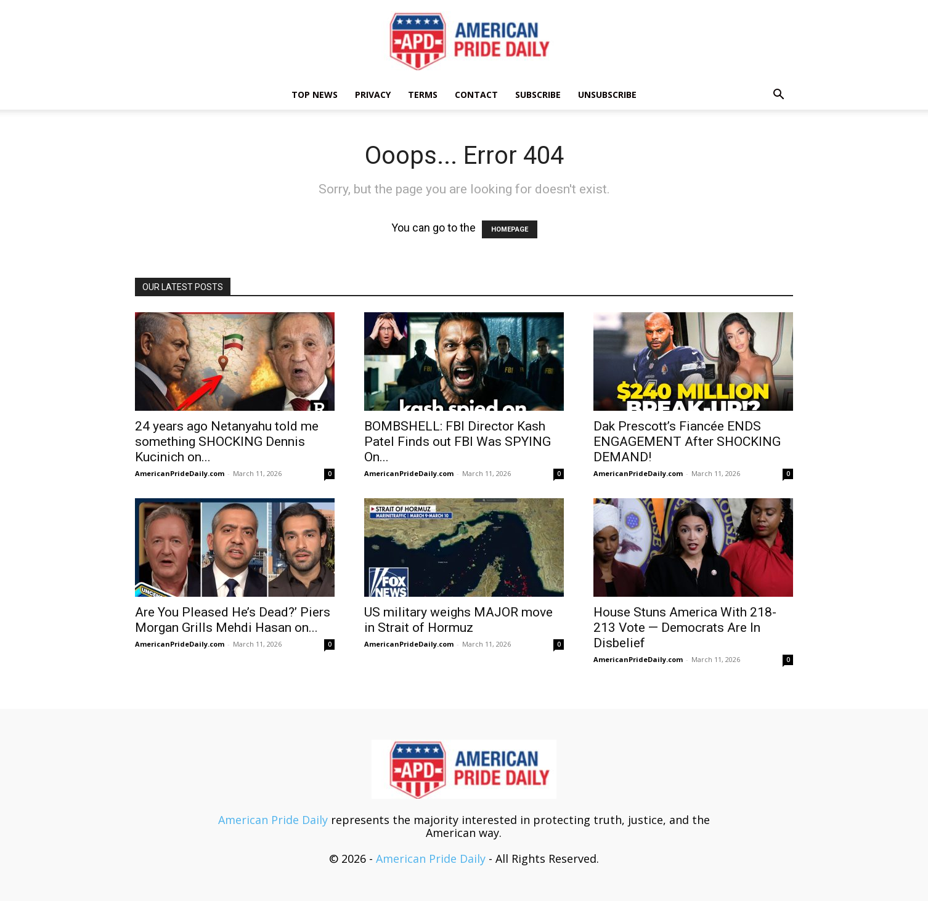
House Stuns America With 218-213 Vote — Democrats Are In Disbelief (684, 627)
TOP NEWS (314, 94)
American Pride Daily (273, 819)
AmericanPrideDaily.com (179, 473)
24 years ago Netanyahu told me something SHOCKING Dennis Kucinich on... (227, 441)
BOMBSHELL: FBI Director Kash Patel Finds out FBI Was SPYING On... (457, 441)
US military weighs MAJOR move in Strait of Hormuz (458, 620)
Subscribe (538, 94)
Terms (423, 94)
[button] (778, 94)
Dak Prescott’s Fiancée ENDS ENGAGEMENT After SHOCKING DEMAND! (687, 441)
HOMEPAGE (509, 229)
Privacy (373, 94)
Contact (476, 94)
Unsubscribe (607, 94)
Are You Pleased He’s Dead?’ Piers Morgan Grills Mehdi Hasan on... (232, 620)
